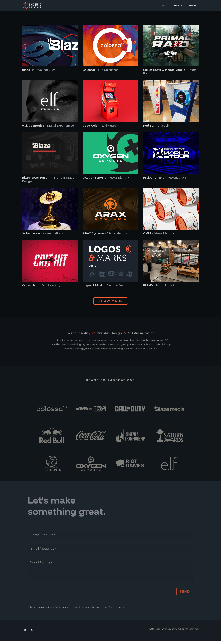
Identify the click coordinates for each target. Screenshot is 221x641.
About (178, 6)
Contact (192, 6)
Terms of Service (109, 607)
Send (185, 591)
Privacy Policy (88, 607)
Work (166, 6)
